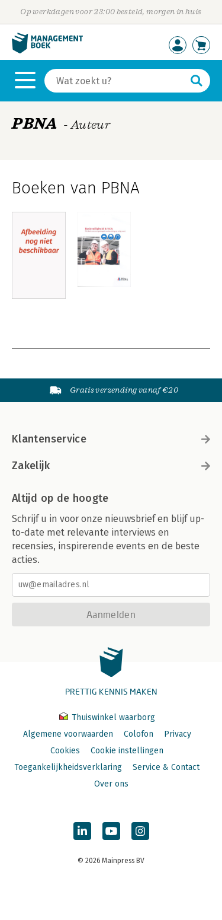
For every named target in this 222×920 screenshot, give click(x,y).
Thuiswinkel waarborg (107, 717)
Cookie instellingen (127, 751)
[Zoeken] (115, 81)
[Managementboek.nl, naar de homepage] (47, 51)
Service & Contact (166, 767)
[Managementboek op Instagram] (140, 831)
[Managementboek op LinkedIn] (82, 831)
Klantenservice (111, 438)
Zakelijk (111, 465)
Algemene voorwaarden (68, 734)
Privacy (177, 734)
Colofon (138, 734)
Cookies (65, 751)
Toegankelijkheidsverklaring (68, 767)
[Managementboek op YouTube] (111, 831)
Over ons (111, 784)
